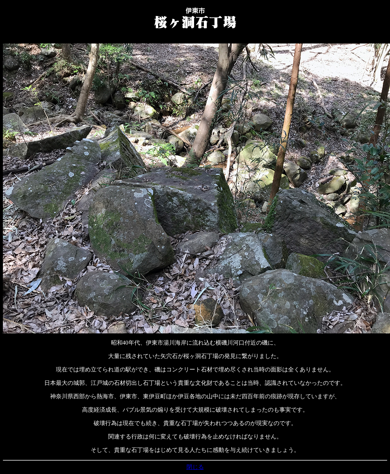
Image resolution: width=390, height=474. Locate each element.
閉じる (195, 467)
